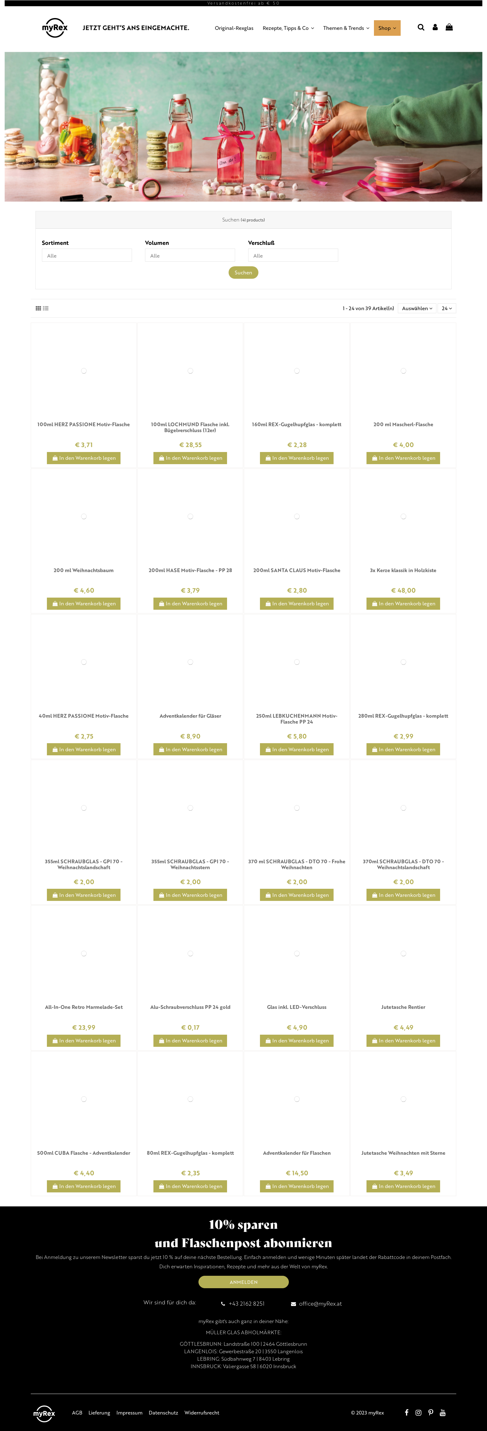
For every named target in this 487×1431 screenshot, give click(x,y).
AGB (77, 1412)
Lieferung (99, 1412)
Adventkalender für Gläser (190, 715)
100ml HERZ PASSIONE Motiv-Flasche (84, 424)
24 (447, 308)
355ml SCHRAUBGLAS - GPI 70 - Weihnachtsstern (190, 864)
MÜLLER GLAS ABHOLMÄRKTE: (243, 1332)
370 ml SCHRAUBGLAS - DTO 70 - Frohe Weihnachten (296, 864)
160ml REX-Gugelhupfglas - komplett (296, 424)
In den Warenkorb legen (84, 457)
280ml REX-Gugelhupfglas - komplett (403, 715)
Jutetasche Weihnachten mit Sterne (403, 1152)
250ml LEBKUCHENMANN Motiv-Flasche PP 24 (296, 718)
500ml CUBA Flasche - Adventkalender (83, 1152)
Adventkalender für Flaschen (297, 1152)
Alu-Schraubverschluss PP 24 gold (190, 1006)
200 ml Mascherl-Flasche (403, 424)
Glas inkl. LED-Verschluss (296, 1006)
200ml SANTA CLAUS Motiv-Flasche (296, 570)
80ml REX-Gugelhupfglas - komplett (190, 1152)
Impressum (129, 1412)
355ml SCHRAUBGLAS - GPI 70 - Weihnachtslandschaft (83, 864)
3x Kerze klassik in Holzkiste (403, 570)
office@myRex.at (320, 1303)
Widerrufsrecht (201, 1412)
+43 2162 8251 (247, 1303)
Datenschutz (163, 1412)
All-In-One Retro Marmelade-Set (84, 1006)
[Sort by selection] (417, 308)
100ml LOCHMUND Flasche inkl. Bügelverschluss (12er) (190, 427)
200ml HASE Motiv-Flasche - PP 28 (190, 570)
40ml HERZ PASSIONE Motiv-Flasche (84, 715)
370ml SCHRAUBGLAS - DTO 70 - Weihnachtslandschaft (403, 864)
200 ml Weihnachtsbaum (84, 570)
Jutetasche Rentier (403, 1006)
